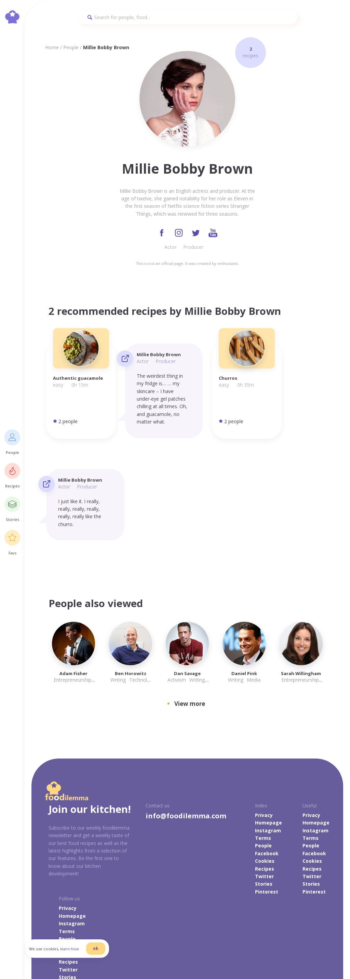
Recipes (264, 767)
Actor (170, 247)
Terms (263, 736)
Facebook (267, 751)
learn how (75, 952)
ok (101, 952)
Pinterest (266, 790)
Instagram (268, 728)
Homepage (268, 721)
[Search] (187, 17)
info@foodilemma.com (186, 714)
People (71, 47)
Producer (193, 247)
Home (52, 47)
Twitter (264, 774)
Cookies (264, 759)
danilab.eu (291, 954)
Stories (263, 782)
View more (189, 602)
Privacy (264, 713)
